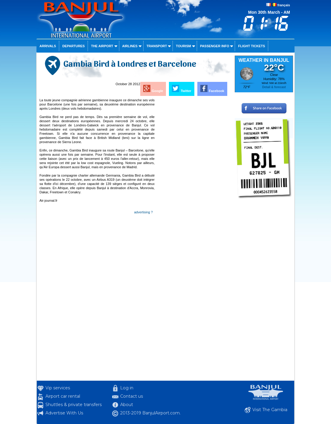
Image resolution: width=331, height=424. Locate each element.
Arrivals (47, 46)
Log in (126, 388)
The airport (102, 46)
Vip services (57, 388)
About (126, 404)
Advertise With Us (64, 413)
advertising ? (143, 212)
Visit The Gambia (269, 409)
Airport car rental (62, 396)
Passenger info (214, 46)
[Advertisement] (192, 187)
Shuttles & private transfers (73, 404)
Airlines (130, 46)
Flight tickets (251, 46)
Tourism (183, 46)
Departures (73, 46)
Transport (157, 46)
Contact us (131, 396)
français (283, 5)
